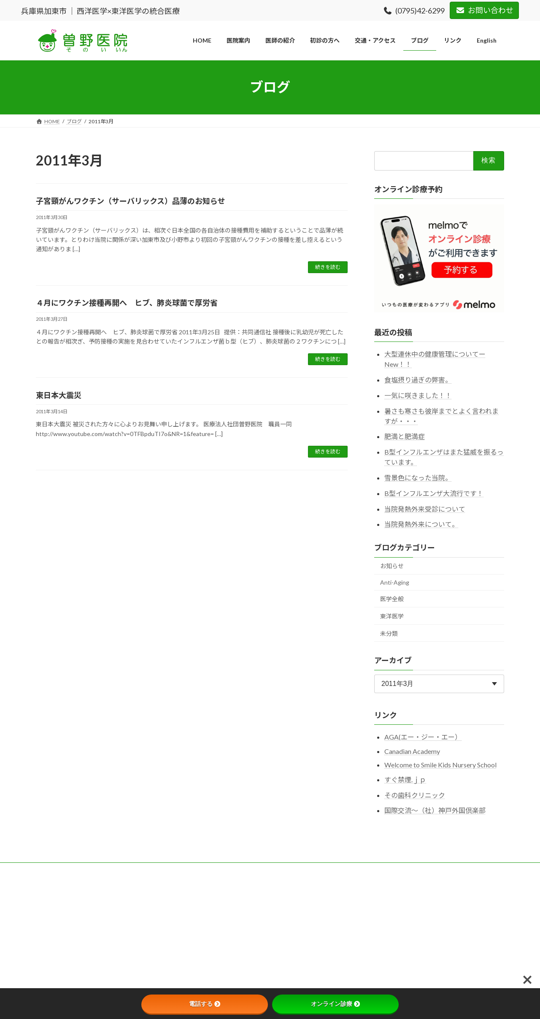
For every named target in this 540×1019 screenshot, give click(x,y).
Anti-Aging (394, 581)
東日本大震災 (58, 395)
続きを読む (327, 267)
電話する (204, 1004)
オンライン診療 (335, 1004)
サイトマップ (220, 870)
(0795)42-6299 (414, 10)
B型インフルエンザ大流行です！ (433, 493)
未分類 (389, 633)
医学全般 (392, 598)
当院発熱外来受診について (424, 508)
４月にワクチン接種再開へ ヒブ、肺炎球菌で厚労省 (127, 302)
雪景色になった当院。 (418, 478)
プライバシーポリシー (163, 870)
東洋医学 (392, 616)
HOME (51, 870)
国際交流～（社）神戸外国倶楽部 (435, 810)
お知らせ (392, 565)
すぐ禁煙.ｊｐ (405, 779)
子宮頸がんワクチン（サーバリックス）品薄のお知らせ (130, 201)
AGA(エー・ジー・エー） (423, 737)
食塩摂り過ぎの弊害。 (418, 380)
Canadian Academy (412, 751)
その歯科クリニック (414, 795)
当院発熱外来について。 (421, 524)
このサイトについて (99, 870)
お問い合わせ (484, 10)
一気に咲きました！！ (418, 395)
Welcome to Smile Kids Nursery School (440, 765)
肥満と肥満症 (404, 436)
